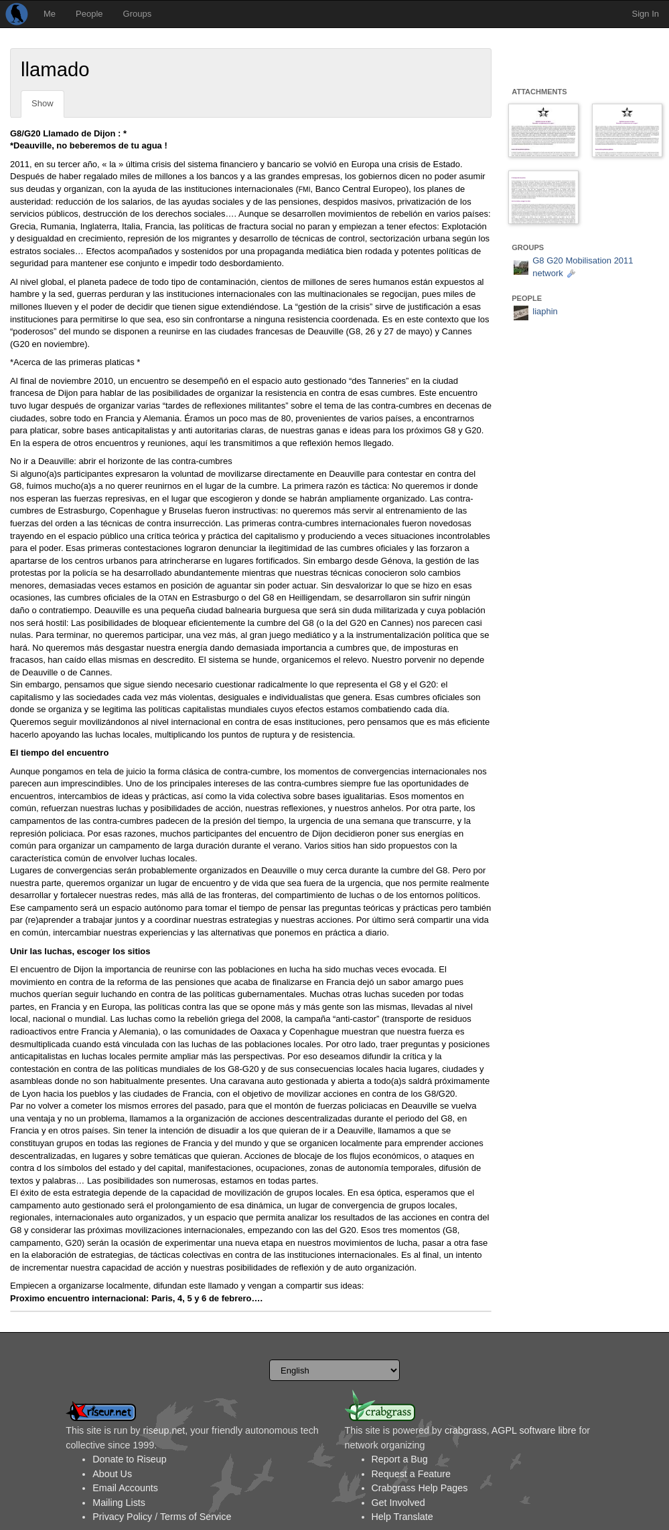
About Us (112, 1473)
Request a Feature (411, 1473)
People (89, 14)
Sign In (645, 14)
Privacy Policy (122, 1516)
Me (50, 14)
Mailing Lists (118, 1502)
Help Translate (402, 1516)
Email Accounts (125, 1488)
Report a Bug (400, 1459)
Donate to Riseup (129, 1459)
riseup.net (164, 1430)
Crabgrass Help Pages (420, 1488)
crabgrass (466, 1430)
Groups (137, 14)
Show (42, 103)
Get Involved (398, 1502)
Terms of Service (195, 1516)
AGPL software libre (534, 1430)
